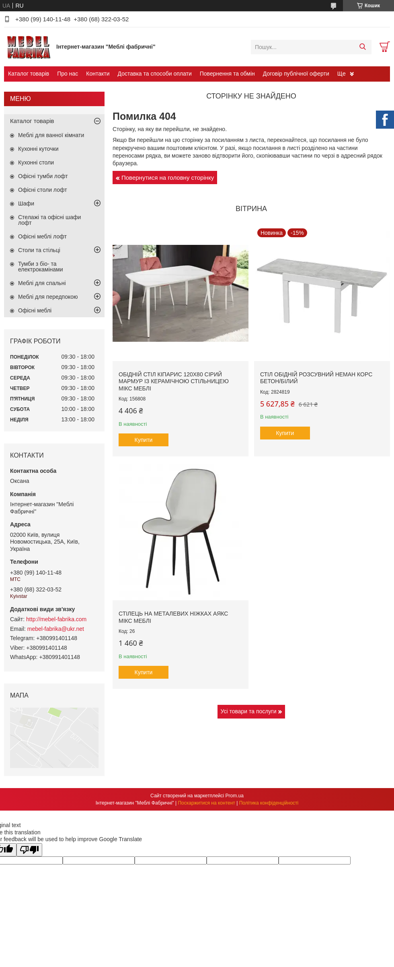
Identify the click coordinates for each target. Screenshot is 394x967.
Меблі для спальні (42, 283)
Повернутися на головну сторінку (167, 177)
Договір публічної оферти (296, 73)
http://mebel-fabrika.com (56, 619)
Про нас (67, 73)
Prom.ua (235, 796)
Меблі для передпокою (48, 297)
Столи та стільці (39, 250)
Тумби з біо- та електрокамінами (40, 267)
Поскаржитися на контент (206, 803)
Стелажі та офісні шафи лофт (49, 220)
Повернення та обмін (227, 73)
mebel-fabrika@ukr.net (55, 629)
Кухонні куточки (38, 149)
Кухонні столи (36, 162)
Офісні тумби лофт (43, 176)
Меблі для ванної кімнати (51, 135)
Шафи (26, 203)
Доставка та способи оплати (155, 73)
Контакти (97, 73)
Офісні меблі (34, 310)
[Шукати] (362, 47)
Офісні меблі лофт (42, 236)
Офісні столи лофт (42, 190)
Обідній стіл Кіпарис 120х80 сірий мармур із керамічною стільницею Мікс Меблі (174, 381)
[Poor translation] (29, 849)
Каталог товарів (28, 73)
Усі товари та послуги (249, 711)
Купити (144, 440)
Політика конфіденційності (269, 803)
